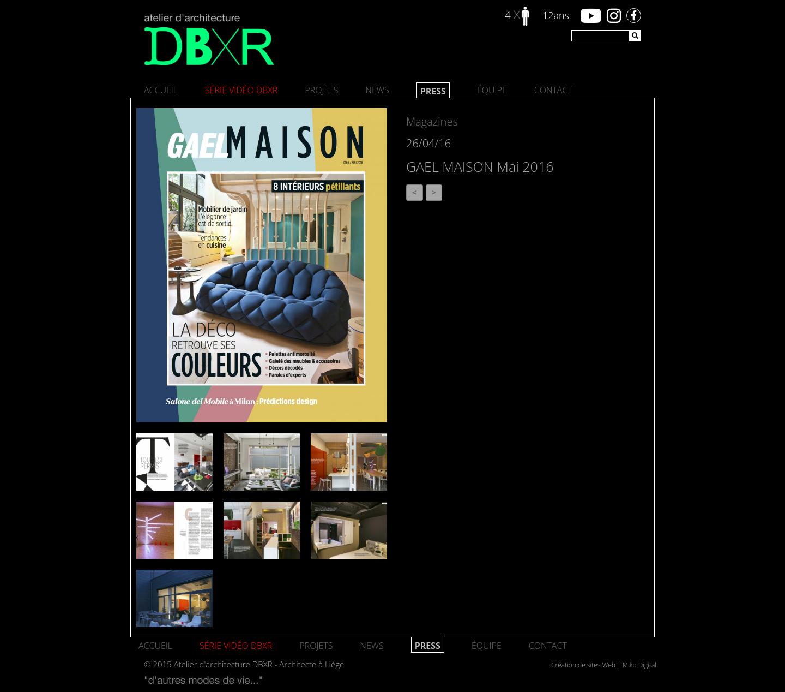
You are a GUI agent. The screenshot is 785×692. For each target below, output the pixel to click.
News (377, 90)
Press (433, 91)
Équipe (492, 90)
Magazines (432, 121)
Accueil (161, 90)
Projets (321, 90)
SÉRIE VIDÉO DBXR (241, 90)
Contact (553, 90)
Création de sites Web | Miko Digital (603, 665)
